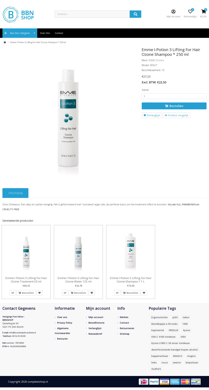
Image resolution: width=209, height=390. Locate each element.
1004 (182, 339)
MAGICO (177, 358)
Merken (124, 319)
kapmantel (157, 332)
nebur (186, 319)
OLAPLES (156, 371)
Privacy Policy (64, 325)
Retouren (62, 341)
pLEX (175, 319)
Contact (124, 325)
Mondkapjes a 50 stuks (164, 326)
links (154, 365)
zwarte (177, 365)
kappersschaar (159, 358)
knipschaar (192, 365)
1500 (185, 326)
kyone (186, 332)
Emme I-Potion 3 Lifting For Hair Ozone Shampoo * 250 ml (38, 42)
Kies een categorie (20, 33)
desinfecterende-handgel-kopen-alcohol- (175, 352)
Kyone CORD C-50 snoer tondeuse (170, 345)
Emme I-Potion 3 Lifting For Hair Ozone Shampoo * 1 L (131, 279)
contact (59, 33)
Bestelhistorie (96, 325)
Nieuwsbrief (95, 336)
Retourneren (127, 330)
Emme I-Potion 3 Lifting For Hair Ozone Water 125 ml (78, 279)
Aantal (145, 89)
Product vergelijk (176, 115)
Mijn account (95, 319)
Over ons (45, 33)
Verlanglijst (152, 115)
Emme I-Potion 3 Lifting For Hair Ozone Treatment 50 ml (26, 279)
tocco (164, 365)
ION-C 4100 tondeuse (163, 339)
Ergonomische (159, 319)
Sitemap (124, 336)
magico (191, 358)
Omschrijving (15, 193)
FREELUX (173, 332)
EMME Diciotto (156, 60)
